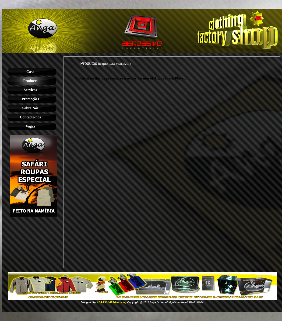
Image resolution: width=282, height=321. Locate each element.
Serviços (30, 90)
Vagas (30, 126)
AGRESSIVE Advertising (111, 302)
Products (30, 81)
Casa (30, 72)
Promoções (30, 99)
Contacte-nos (30, 117)
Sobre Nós (30, 108)
